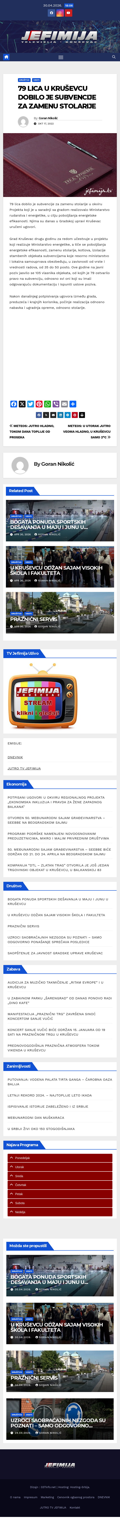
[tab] (60, 1158)
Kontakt (75, 1507)
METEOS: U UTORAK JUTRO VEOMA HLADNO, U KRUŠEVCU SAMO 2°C (86, 431)
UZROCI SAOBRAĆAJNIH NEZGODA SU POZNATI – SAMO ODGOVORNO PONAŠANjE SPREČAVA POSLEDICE (58, 1425)
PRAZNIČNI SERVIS (33, 619)
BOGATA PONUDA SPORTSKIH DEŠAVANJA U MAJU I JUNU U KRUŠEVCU (48, 527)
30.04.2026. (24, 1289)
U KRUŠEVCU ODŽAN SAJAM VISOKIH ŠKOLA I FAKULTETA (56, 570)
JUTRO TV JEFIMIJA (24, 768)
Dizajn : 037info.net (43, 1487)
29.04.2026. (24, 1432)
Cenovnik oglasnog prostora (75, 1497)
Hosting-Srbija (79, 1487)
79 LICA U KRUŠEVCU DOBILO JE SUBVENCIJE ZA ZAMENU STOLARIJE (57, 97)
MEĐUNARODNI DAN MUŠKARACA (36, 1118)
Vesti (36, 80)
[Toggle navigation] (60, 57)
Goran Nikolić (48, 118)
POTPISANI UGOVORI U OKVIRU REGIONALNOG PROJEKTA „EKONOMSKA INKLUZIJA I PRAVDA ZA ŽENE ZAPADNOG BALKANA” (56, 802)
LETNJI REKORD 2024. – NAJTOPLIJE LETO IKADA (50, 1095)
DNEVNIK (15, 757)
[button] (114, 57)
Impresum (30, 1497)
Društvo (24, 80)
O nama (15, 1497)
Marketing (47, 1497)
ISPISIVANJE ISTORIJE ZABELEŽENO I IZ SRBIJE (48, 1106)
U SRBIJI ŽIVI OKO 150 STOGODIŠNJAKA (41, 1129)
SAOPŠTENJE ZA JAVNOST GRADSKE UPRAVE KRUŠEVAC (55, 953)
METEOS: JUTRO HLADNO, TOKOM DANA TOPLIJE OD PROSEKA (32, 431)
